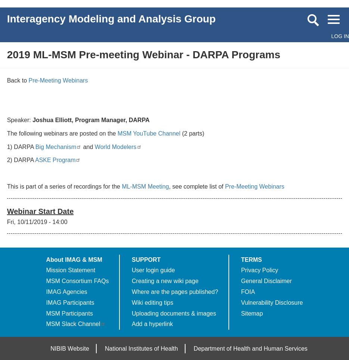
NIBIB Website (69, 348)
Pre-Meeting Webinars (58, 80)
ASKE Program (58, 160)
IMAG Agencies (66, 292)
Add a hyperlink (152, 324)
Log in (340, 36)
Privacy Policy (259, 270)
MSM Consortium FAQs (77, 281)
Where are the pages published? (175, 292)
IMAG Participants (70, 303)
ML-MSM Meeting (145, 186)
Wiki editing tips (152, 303)
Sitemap (252, 313)
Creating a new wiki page (165, 281)
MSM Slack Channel (76, 324)
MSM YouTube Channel (149, 133)
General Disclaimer (266, 281)
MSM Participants (69, 313)
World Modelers (118, 147)
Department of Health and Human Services (251, 348)
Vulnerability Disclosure (272, 303)
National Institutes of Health (141, 348)
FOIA (248, 292)
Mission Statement (71, 270)
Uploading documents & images (174, 313)
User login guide (153, 270)
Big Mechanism (58, 147)
